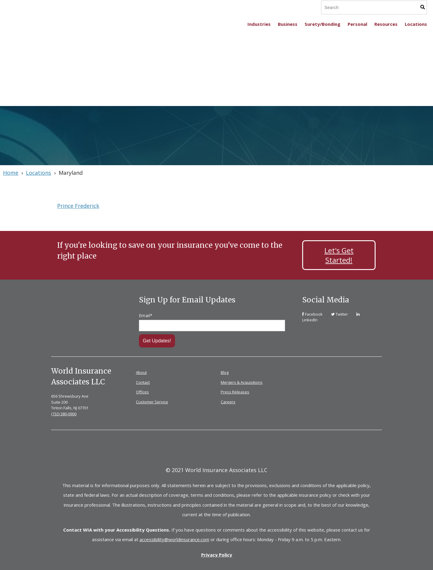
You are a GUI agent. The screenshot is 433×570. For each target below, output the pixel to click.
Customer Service (152, 401)
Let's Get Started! (339, 255)
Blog (225, 371)
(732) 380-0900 (63, 413)
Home (10, 172)
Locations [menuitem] (416, 24)
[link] (313, 313)
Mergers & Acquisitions (242, 381)
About (141, 371)
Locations (38, 172)
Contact (143, 381)
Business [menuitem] (287, 24)
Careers (228, 401)
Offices (142, 391)
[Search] (363, 7)
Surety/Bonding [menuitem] (322, 24)
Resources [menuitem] (386, 24)
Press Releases (235, 391)
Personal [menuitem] (357, 24)
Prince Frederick (78, 205)
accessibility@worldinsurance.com (174, 538)
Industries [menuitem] (259, 24)
